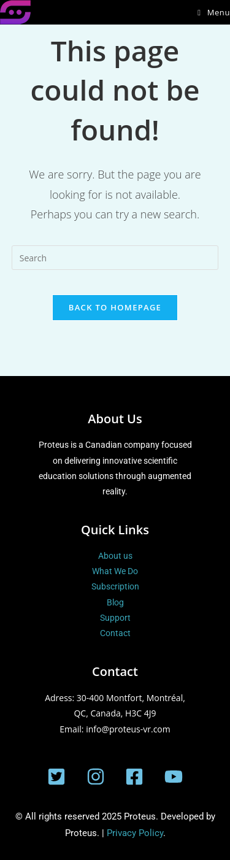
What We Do (115, 571)
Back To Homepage (115, 307)
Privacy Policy (135, 833)
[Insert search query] (115, 257)
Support (115, 618)
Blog (115, 602)
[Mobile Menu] (213, 12)
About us (115, 556)
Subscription (115, 586)
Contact (115, 633)
